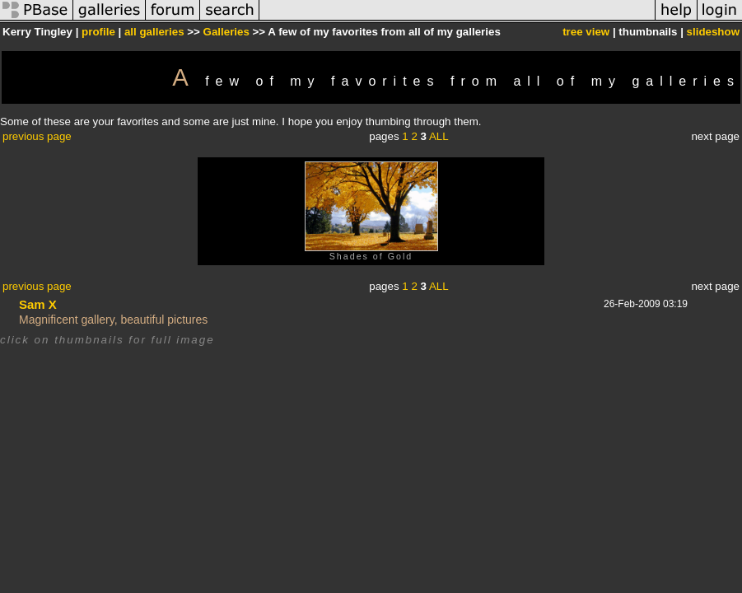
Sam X (38, 304)
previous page (37, 136)
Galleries (226, 32)
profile (98, 32)
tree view (585, 32)
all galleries (154, 32)
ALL (439, 136)
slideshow (713, 32)
